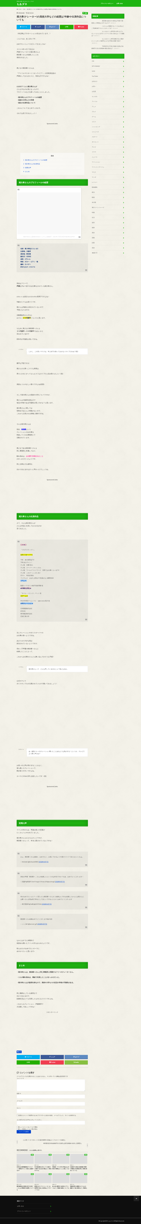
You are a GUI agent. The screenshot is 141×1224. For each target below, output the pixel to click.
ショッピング (96, 126)
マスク (94, 172)
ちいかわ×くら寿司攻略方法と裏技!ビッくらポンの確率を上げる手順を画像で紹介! (107, 41)
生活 (93, 217)
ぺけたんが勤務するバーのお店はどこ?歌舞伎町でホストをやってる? (107, 27)
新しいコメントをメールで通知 (27, 1127)
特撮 (93, 212)
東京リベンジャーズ (98, 207)
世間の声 (27, 167)
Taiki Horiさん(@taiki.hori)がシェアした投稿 (36, 236)
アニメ (94, 106)
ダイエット (95, 142)
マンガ (94, 177)
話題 (93, 242)
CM (93, 61)
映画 (93, 197)
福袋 (93, 227)
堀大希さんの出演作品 (31, 164)
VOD (93, 71)
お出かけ (94, 81)
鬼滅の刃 (94, 253)
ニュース (94, 157)
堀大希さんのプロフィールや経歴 (35, 160)
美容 (93, 232)
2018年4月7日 (43, 862)
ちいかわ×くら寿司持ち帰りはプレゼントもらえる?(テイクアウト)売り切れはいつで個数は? (107, 34)
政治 (93, 192)
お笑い (94, 86)
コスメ (94, 121)
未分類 (94, 202)
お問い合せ (119, 3)
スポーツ (94, 137)
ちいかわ (94, 96)
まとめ (26, 171)
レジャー (94, 182)
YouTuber (95, 76)
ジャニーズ (95, 132)
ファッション (96, 162)
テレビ (94, 147)
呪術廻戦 (94, 187)
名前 (19, 1093)
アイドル (94, 101)
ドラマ (94, 152)
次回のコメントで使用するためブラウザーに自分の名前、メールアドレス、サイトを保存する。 (47, 1115)
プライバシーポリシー (107, 3)
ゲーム (94, 116)
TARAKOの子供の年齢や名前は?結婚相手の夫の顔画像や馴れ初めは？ (107, 47)
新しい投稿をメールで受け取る (27, 1129)
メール (19, 1101)
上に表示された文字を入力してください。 (30, 1120)
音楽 (93, 248)
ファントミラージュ (98, 167)
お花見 (94, 91)
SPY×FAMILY (96, 66)
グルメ (94, 111)
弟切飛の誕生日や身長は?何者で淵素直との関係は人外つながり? (107, 22)
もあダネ (22, 4)
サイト (19, 1108)
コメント (20, 1078)
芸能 (20, 1052)
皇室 (93, 222)
